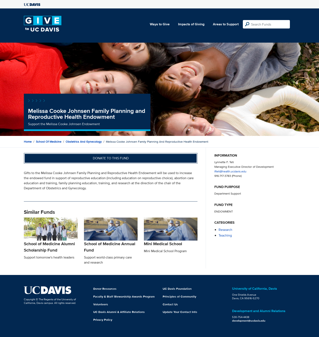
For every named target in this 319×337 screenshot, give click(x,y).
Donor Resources (104, 289)
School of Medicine (48, 141)
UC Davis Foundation (177, 289)
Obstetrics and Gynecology (84, 141)
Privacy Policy (102, 320)
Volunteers (100, 304)
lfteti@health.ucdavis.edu (230, 171)
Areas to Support (226, 24)
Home (28, 141)
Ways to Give (160, 24)
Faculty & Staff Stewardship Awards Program (124, 296)
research (225, 229)
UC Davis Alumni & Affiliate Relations (119, 312)
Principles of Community (179, 296)
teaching (225, 235)
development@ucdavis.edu (248, 321)
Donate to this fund (111, 158)
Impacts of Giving (191, 24)
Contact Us (170, 304)
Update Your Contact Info (180, 312)
